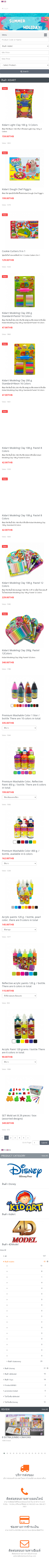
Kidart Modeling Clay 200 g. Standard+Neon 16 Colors (17, 382)
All (6, 1256)
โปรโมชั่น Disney (11, 1402)
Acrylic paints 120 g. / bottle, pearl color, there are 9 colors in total (21, 918)
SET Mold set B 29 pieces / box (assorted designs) (19, 1117)
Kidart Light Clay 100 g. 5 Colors (20, 124)
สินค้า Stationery (14, 1361)
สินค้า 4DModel (10, 1244)
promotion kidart (11, 1391)
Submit (44, 1142)
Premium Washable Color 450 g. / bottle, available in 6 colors (20, 852)
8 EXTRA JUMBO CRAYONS (16, 1437)
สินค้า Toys (9, 1379)
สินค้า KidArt (9, 1214)
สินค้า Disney (9, 1184)
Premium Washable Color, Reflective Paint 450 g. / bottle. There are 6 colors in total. (24, 784)
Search (24, 71)
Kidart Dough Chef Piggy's (16, 189)
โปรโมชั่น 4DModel (12, 1396)
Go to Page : (27, 1142)
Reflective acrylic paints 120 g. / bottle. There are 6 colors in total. (23, 985)
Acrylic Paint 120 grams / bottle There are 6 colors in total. (23, 1051)
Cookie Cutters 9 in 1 (13, 251)
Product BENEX (10, 1385)
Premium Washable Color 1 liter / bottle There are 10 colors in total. (21, 717)
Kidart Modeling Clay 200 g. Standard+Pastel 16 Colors (17, 314)
